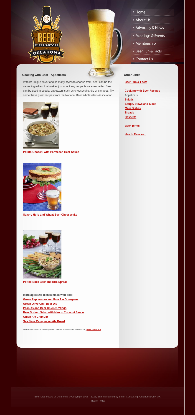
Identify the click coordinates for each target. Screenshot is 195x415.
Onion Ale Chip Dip (35, 316)
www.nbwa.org (93, 329)
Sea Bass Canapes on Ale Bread (44, 321)
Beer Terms (132, 125)
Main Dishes (133, 108)
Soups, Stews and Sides (140, 104)
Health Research (135, 134)
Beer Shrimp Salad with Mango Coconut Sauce (53, 312)
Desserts (131, 117)
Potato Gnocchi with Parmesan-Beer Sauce (51, 152)
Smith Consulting (128, 396)
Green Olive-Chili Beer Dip (40, 303)
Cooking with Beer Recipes (142, 90)
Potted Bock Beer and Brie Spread (45, 282)
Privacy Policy (97, 400)
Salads (129, 99)
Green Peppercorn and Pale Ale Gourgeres (51, 299)
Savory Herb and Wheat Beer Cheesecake (50, 214)
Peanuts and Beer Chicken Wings (45, 308)
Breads (129, 112)
